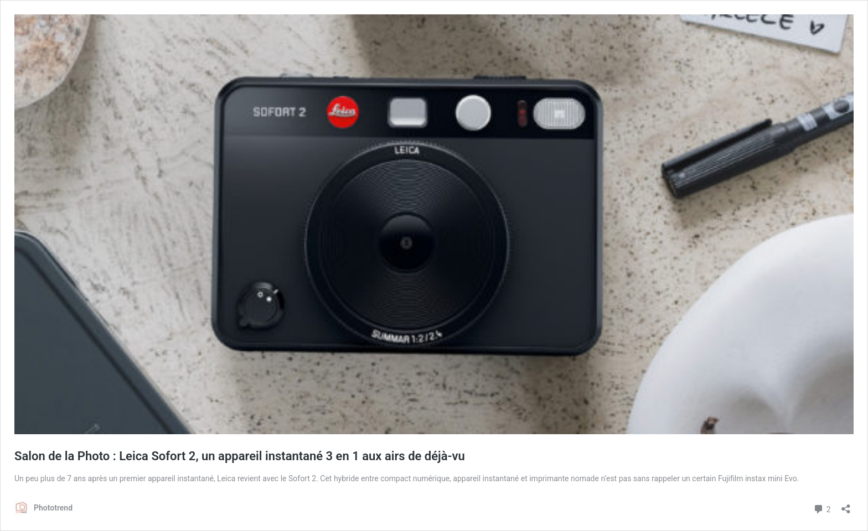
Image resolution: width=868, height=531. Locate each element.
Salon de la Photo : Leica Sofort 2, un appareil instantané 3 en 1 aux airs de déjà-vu (239, 456)
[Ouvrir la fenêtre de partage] (846, 505)
